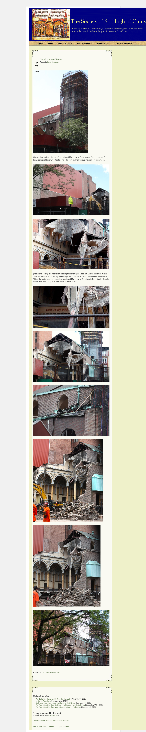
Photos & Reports (84, 43)
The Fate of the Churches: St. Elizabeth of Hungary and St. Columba (60, 705)
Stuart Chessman (53, 62)
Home (40, 43)
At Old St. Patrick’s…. (43, 701)
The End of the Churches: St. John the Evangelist (53, 699)
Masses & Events (65, 43)
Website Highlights (124, 43)
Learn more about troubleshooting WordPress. (51, 726)
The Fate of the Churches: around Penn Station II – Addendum (58, 707)
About (50, 43)
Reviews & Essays (104, 43)
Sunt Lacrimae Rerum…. (53, 59)
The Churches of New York (51, 672)
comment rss (52, 715)
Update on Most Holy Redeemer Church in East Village (55, 703)
